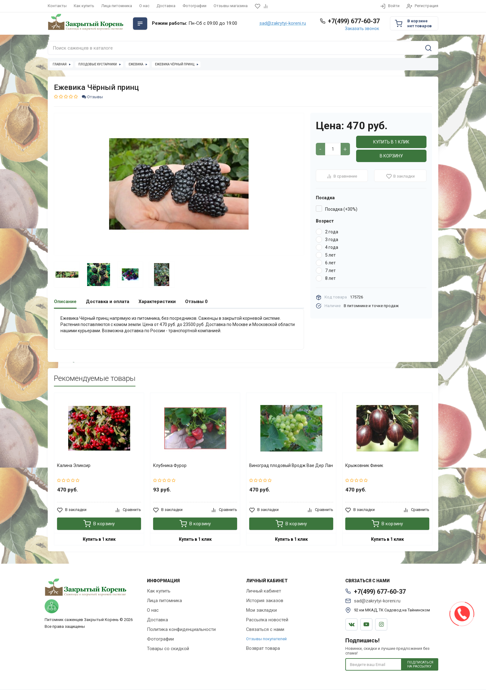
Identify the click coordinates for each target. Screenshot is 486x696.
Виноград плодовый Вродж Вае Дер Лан (291, 465)
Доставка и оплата (107, 301)
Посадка (325, 197)
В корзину (391, 155)
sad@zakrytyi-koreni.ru (282, 23)
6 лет (330, 262)
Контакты (57, 5)
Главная (60, 64)
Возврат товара (263, 648)
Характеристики (157, 301)
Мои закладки (261, 610)
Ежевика (136, 64)
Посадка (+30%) (341, 209)
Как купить (84, 5)
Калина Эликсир (74, 465)
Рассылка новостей (267, 620)
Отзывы (92, 97)
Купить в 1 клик (391, 141)
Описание (65, 301)
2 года (331, 231)
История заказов (264, 600)
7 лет (330, 270)
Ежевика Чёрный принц (174, 64)
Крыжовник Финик (364, 465)
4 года (331, 247)
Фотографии (194, 5)
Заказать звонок (362, 28)
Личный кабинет (263, 591)
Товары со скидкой (168, 648)
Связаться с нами (265, 629)
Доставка (166, 5)
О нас (144, 5)
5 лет (330, 255)
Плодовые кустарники (97, 64)
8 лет (330, 278)
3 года (331, 239)
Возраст (325, 220)
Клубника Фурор (170, 465)
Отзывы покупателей (266, 639)
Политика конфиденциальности (181, 629)
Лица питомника (116, 5)
